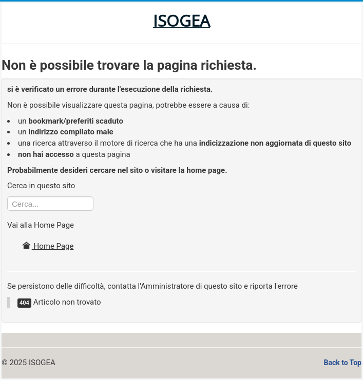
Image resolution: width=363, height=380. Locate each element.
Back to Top (342, 362)
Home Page (48, 246)
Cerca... (7, 196)
